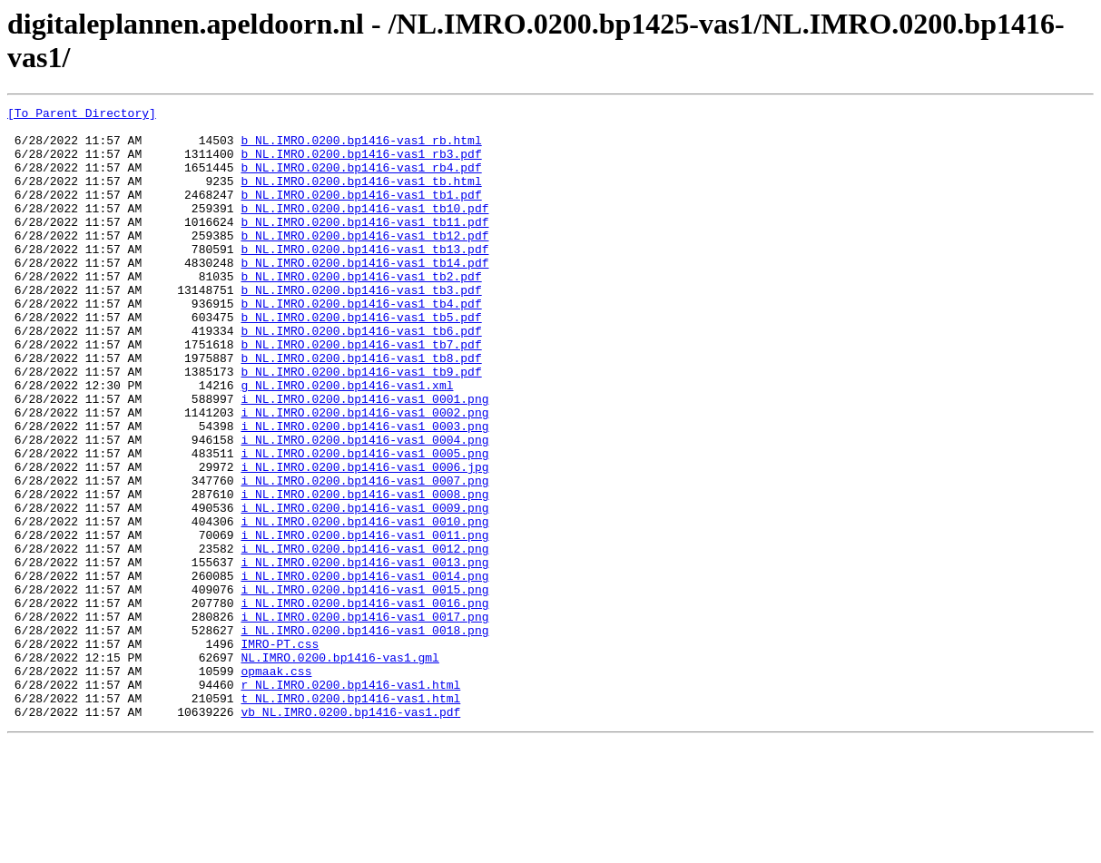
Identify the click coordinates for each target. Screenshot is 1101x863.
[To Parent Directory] (81, 115)
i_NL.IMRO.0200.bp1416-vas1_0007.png (364, 556)
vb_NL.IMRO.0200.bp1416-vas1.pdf (350, 834)
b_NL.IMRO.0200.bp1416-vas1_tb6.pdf (361, 376)
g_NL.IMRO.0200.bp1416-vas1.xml (347, 442)
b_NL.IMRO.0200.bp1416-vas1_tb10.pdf (364, 229)
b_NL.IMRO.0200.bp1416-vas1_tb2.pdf (361, 311)
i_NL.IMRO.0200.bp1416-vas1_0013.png (364, 654)
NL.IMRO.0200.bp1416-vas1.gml (339, 768)
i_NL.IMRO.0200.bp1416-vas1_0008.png (364, 572)
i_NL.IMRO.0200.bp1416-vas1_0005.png (364, 523)
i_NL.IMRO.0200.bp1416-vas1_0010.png (364, 605)
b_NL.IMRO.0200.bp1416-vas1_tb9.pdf (361, 425)
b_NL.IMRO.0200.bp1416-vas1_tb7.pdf (361, 393)
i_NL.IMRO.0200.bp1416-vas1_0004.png (364, 507)
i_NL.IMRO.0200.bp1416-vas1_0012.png (364, 638)
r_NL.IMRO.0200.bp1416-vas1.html (350, 801)
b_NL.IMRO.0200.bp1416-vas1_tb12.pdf (364, 262)
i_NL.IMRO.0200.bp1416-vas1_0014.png (364, 670)
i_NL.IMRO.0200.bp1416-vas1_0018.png (364, 736)
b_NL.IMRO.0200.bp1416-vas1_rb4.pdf (361, 180)
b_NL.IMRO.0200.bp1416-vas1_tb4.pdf (361, 344)
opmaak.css (276, 785)
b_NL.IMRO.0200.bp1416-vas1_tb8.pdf (361, 409)
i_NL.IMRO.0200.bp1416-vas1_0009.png (364, 589)
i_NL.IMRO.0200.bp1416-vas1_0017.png (364, 719)
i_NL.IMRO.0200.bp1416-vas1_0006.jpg (364, 540)
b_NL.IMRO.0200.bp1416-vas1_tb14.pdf (364, 295)
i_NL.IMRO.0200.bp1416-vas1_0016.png (364, 703)
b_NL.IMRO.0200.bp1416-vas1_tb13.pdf (364, 278)
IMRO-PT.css (280, 752)
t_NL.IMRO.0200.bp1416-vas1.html (350, 817)
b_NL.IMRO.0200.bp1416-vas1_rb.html (361, 148)
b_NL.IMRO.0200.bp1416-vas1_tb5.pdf (361, 360)
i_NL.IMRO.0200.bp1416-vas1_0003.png (364, 491)
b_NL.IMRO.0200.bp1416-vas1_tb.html (361, 197)
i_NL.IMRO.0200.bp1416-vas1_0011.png (364, 621)
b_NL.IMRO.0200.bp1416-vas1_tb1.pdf (361, 213)
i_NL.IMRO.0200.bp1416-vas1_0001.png (364, 458)
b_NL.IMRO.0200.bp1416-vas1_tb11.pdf (364, 246)
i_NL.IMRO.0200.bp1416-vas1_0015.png (364, 687)
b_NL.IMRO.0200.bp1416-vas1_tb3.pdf (361, 327)
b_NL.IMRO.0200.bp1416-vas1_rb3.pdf (361, 164)
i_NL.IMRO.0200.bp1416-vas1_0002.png (364, 474)
